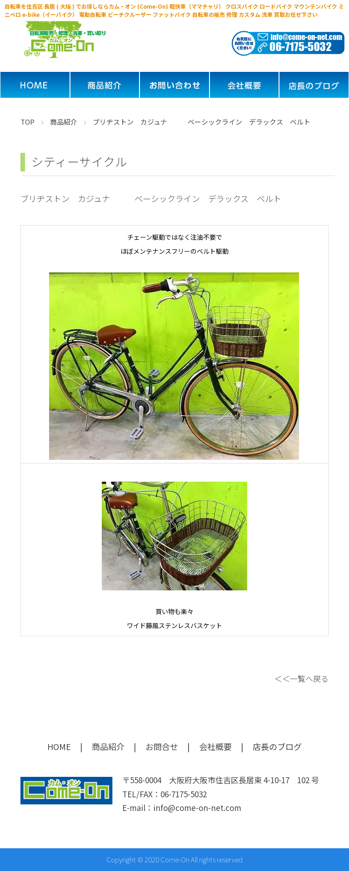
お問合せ (161, 746)
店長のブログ (277, 746)
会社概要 (215, 746)
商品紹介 (108, 746)
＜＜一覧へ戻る (301, 678)
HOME (59, 746)
